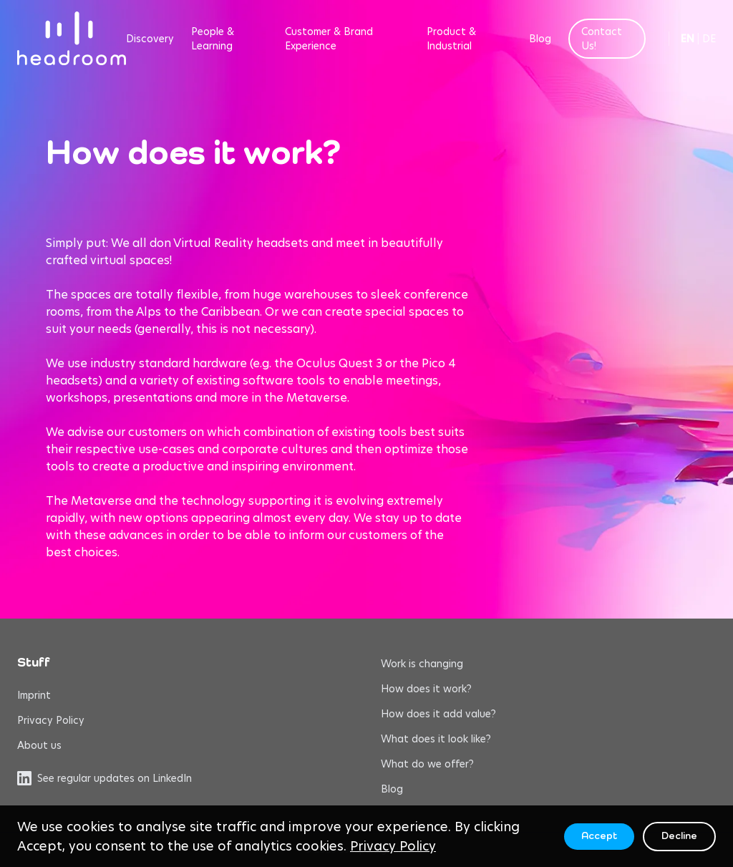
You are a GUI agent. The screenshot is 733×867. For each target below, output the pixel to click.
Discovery (150, 39)
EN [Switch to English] (687, 39)
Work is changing (422, 664)
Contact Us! (601, 38)
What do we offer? (427, 764)
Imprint (34, 695)
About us (39, 745)
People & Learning (212, 38)
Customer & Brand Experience (329, 38)
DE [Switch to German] (709, 39)
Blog (540, 39)
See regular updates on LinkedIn (104, 778)
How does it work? (426, 689)
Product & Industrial (451, 38)
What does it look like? (436, 739)
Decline (679, 836)
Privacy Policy (50, 720)
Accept (599, 836)
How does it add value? (438, 714)
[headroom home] (71, 38)
